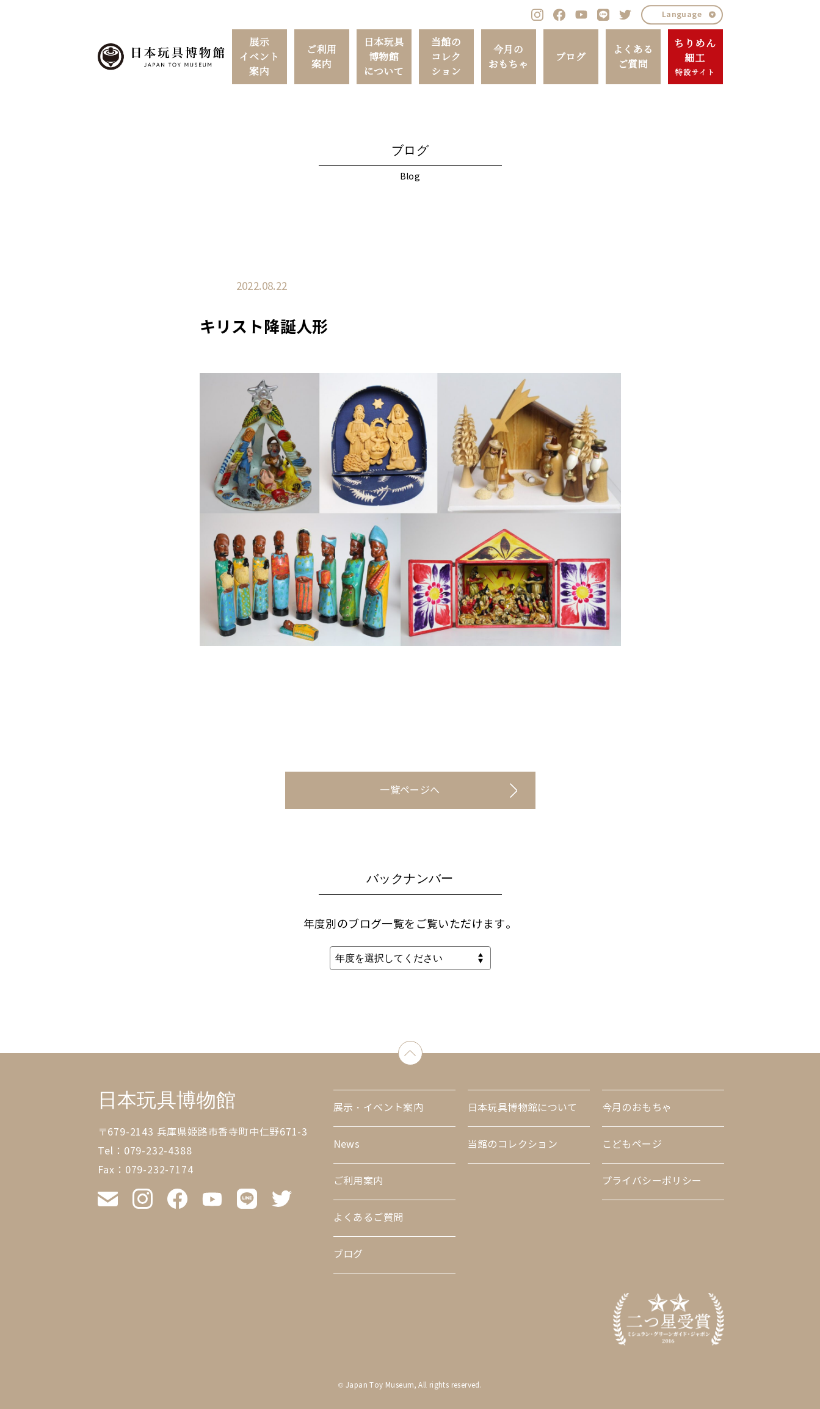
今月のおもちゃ (508, 57)
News (346, 1144)
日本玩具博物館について (384, 56)
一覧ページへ (410, 790)
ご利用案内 (321, 57)
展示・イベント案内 (378, 1108)
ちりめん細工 (695, 57)
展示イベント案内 (259, 56)
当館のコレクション (446, 56)
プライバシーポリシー (652, 1181)
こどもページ (632, 1144)
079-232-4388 (158, 1151)
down (422, 1050)
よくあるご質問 (633, 57)
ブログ (571, 56)
